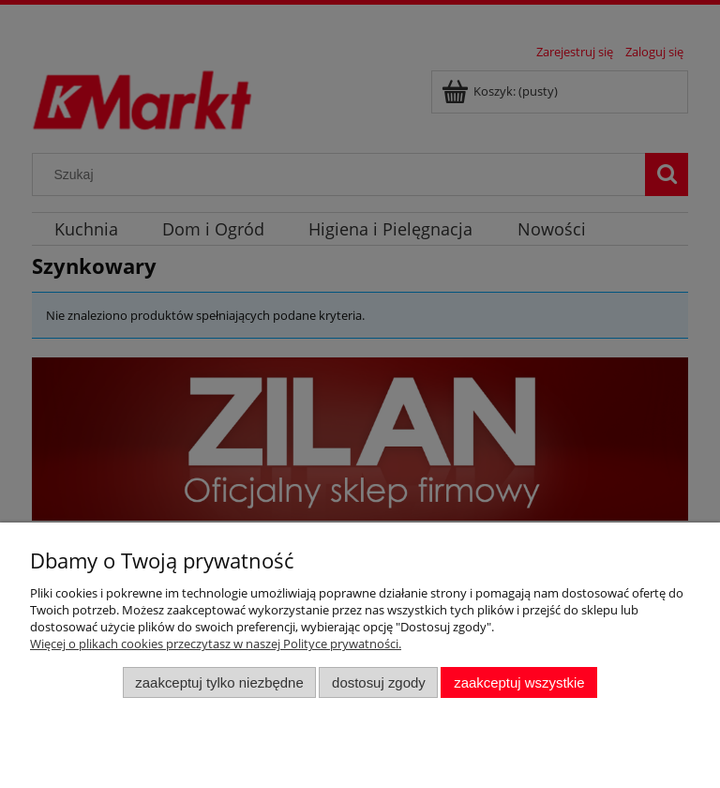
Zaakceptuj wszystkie (519, 682)
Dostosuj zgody (379, 682)
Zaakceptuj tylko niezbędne (219, 682)
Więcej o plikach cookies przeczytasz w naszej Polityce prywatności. (215, 643)
